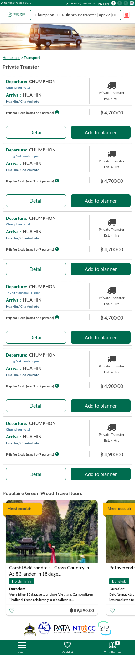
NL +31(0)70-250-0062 (17, 2)
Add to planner (101, 132)
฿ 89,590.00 (82, 610)
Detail (36, 132)
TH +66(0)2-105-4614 (83, 3)
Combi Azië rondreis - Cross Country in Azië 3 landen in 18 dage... (49, 568)
